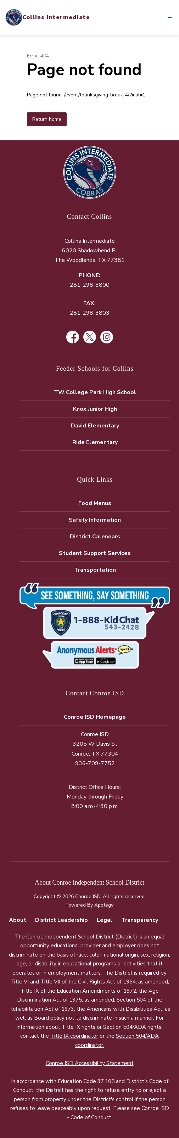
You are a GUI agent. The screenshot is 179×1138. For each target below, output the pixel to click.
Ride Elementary (95, 442)
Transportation (95, 570)
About (17, 920)
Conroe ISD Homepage (95, 717)
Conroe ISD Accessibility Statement (90, 1063)
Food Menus (94, 503)
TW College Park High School (95, 392)
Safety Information (95, 520)
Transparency (139, 920)
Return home (46, 119)
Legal (104, 920)
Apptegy (103, 905)
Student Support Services (95, 553)
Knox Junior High (95, 409)
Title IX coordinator (74, 1035)
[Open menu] (170, 17)
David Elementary (95, 426)
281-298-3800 (90, 285)
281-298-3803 (90, 313)
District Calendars (95, 536)
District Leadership (61, 920)
